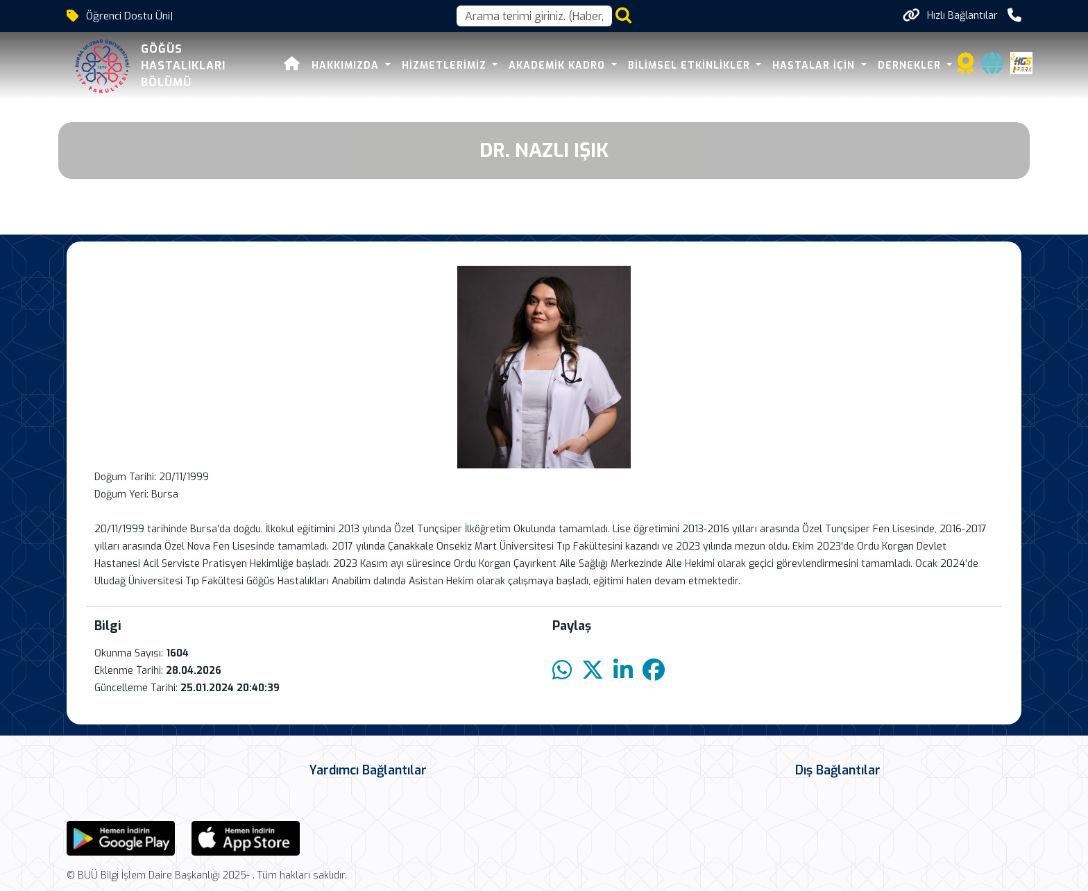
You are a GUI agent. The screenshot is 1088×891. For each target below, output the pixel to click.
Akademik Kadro (539, 65)
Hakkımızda (327, 65)
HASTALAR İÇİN (796, 65)
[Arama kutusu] (534, 16)
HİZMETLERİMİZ (426, 65)
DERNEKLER (891, 65)
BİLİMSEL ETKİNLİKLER (670, 65)
